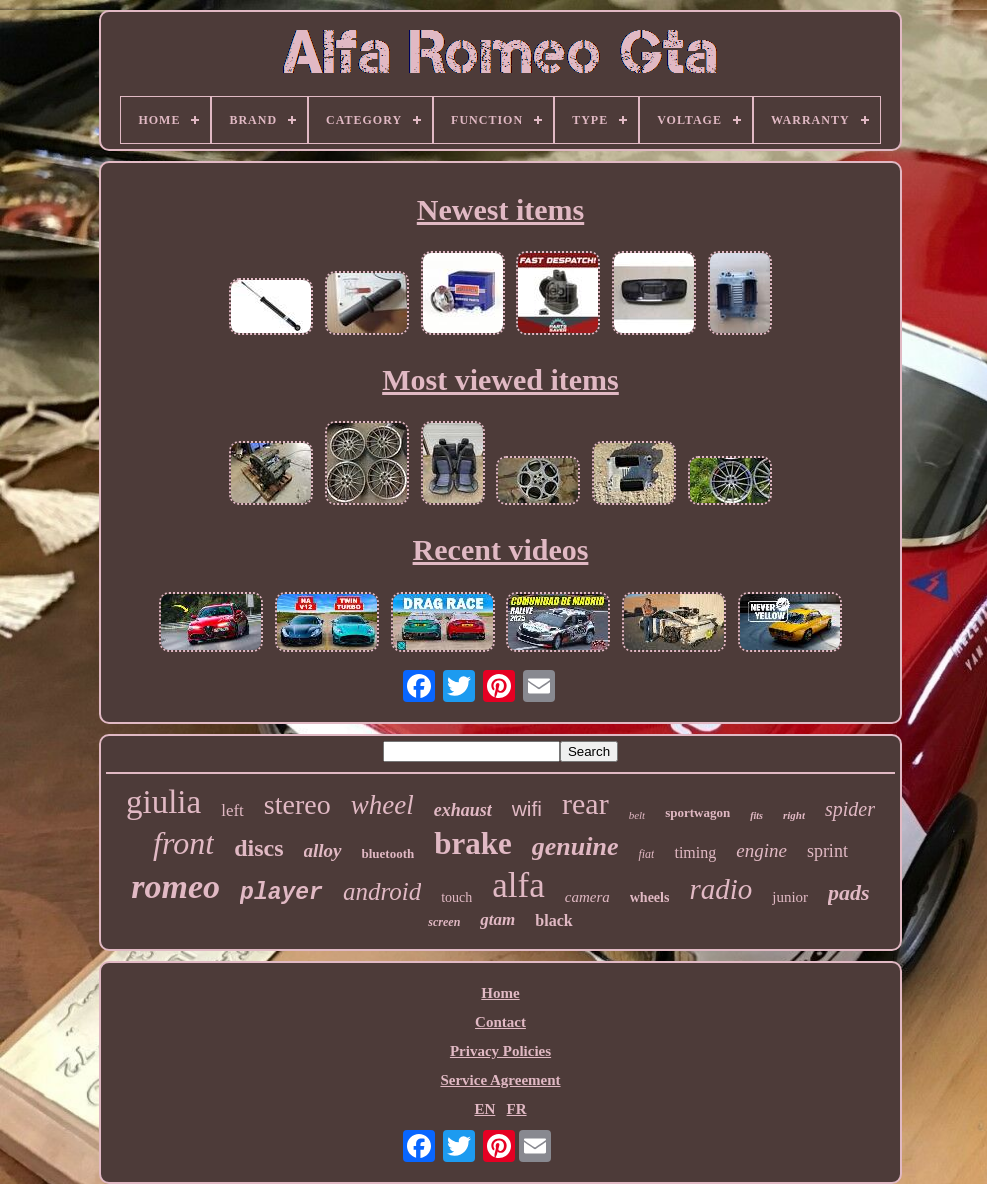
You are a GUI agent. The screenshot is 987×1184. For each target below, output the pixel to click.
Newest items (500, 209)
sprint (827, 851)
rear (585, 803)
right (794, 815)
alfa (518, 885)
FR (517, 1109)
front (183, 843)
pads (849, 892)
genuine (575, 846)
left (232, 810)
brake (473, 843)
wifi (527, 808)
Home (500, 993)
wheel (382, 805)
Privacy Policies (500, 1051)
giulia (163, 802)
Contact (500, 1022)
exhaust (463, 810)
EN (484, 1109)
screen (444, 922)
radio (720, 889)
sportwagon (697, 812)
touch (456, 897)
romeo (175, 886)
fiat (646, 854)
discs (258, 848)
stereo (297, 804)
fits (756, 815)
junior (790, 897)
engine (761, 850)
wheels (650, 897)
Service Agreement (500, 1080)
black (553, 920)
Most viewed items (500, 379)
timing (695, 852)
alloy (323, 850)
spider (850, 809)
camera (587, 897)
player (281, 893)
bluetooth (388, 853)
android (382, 891)
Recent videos (501, 549)
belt (637, 815)
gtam (497, 919)
